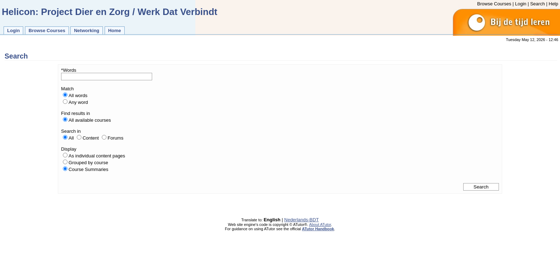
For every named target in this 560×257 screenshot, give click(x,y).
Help (553, 3)
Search (537, 3)
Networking (86, 30)
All (71, 138)
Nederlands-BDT (301, 219)
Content (90, 138)
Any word (78, 102)
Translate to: (252, 220)
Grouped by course (88, 162)
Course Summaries (88, 169)
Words (69, 70)
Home (114, 30)
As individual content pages (97, 155)
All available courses (90, 120)
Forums (115, 138)
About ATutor (320, 224)
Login (520, 3)
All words (78, 95)
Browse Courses (494, 3)
